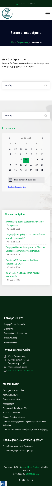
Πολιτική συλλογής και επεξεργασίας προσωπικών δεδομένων (24, 423)
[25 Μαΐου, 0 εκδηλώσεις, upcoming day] (10, 171)
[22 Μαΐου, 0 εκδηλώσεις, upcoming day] (31, 165)
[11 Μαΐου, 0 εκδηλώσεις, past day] (10, 160)
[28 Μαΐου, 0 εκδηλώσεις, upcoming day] (26, 171)
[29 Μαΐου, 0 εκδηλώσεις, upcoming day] (31, 171)
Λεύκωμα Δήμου (10, 342)
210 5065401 (28, 370)
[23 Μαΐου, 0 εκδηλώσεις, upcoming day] (36, 165)
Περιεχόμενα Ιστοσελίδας (13, 390)
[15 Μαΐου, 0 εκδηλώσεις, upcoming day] (31, 160)
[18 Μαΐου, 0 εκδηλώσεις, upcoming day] (10, 165)
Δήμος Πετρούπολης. (30, 467)
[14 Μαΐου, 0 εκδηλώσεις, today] (26, 160)
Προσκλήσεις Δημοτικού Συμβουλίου (18, 446)
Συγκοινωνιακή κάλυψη (12, 399)
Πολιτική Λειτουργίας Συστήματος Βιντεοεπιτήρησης (25, 429)
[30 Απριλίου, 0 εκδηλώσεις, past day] (26, 150)
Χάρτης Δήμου (8, 404)
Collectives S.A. (32, 474)
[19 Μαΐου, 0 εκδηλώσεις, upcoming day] (15, 165)
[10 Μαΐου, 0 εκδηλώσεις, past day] (42, 155)
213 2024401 (14, 370)
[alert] (26, 180)
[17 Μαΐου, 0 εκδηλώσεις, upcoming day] (42, 160)
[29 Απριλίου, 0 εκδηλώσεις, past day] (20, 150)
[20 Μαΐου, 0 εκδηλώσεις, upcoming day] (20, 165)
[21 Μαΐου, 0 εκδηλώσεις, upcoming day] (26, 165)
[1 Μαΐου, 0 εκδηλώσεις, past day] (31, 150)
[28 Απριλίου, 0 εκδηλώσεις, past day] (15, 150)
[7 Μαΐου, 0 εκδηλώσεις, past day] (26, 155)
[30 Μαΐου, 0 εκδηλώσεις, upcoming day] (36, 171)
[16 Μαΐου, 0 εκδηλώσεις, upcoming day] (36, 160)
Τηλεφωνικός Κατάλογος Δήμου (16, 408)
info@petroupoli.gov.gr (17, 367)
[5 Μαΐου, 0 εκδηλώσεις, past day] (15, 155)
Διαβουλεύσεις (10, 338)
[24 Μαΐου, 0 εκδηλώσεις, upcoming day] (42, 165)
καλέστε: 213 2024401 (26, 4)
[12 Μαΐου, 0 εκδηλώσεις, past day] (15, 160)
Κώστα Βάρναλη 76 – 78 (18, 360)
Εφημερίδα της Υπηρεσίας (15, 324)
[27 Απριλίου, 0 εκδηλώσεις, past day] (10, 150)
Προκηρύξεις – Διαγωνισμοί (15, 333)
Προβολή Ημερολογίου (17, 187)
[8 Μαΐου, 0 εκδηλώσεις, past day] (31, 155)
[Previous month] (9, 138)
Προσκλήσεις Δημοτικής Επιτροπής (18, 450)
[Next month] (43, 138)
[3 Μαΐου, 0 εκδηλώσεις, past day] (42, 150)
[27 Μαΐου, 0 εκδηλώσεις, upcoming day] (20, 171)
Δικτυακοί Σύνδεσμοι (12, 412)
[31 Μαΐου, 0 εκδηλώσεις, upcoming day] (42, 171)
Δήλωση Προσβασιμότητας (14, 417)
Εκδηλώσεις (9, 329)
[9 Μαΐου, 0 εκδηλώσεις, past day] (36, 155)
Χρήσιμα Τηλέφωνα (10, 395)
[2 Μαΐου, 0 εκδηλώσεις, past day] (36, 150)
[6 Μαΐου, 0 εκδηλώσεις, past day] (20, 155)
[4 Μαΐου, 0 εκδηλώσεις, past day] (10, 155)
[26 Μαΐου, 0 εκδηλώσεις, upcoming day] (15, 171)
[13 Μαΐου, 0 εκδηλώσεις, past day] (20, 160)
